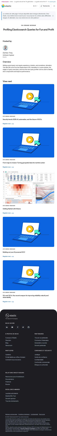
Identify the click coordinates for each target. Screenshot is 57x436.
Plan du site (42, 414)
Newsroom (8, 345)
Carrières (8, 354)
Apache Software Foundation (28, 428)
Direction (8, 340)
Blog (6, 343)
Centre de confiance (41, 357)
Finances (8, 382)
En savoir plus (52, 1)
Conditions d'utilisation (24, 414)
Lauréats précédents (11, 393)
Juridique (37, 354)
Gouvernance (9, 379)
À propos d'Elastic (11, 338)
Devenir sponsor (10, 398)
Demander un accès (41, 343)
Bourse (7, 384)
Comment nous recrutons (13, 360)
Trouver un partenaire (41, 338)
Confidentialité (39, 360)
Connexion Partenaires (42, 340)
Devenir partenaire (40, 345)
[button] (53, 15)
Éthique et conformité (41, 365)
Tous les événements (12, 401)
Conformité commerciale (42, 362)
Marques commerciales (11, 414)
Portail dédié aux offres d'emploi (15, 357)
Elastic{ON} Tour (10, 396)
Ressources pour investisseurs (14, 376)
